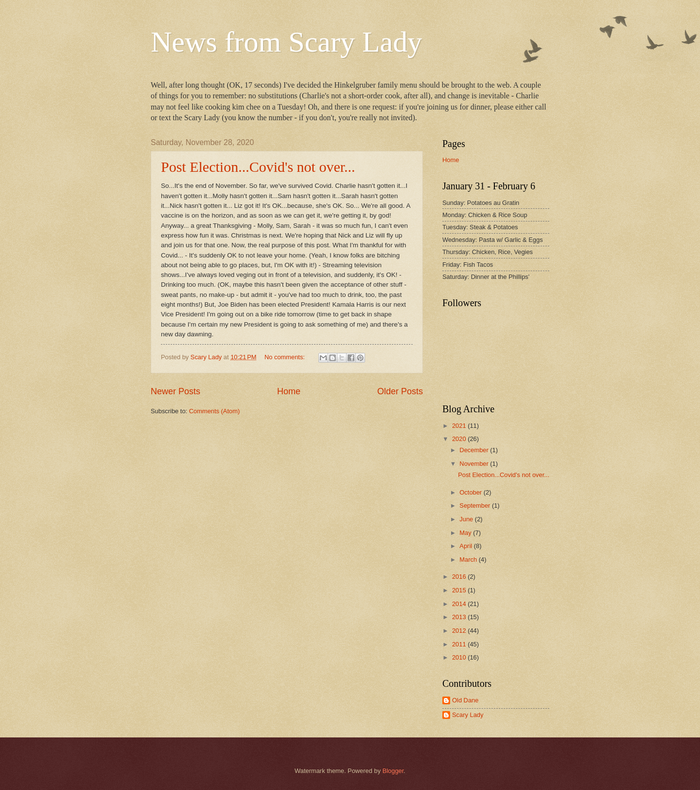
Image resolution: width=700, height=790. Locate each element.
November (474, 463)
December (474, 450)
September (475, 505)
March (468, 559)
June (467, 519)
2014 (460, 603)
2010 (460, 657)
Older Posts (400, 391)
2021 (460, 425)
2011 (460, 644)
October (471, 492)
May (466, 532)
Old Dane (465, 700)
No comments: (285, 357)
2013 (460, 617)
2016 (460, 576)
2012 (460, 630)
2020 (460, 438)
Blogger (393, 770)
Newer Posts (175, 391)
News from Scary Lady (286, 42)
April (466, 546)
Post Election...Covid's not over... (258, 167)
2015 (460, 590)
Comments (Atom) (214, 411)
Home (288, 391)
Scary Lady (467, 714)
